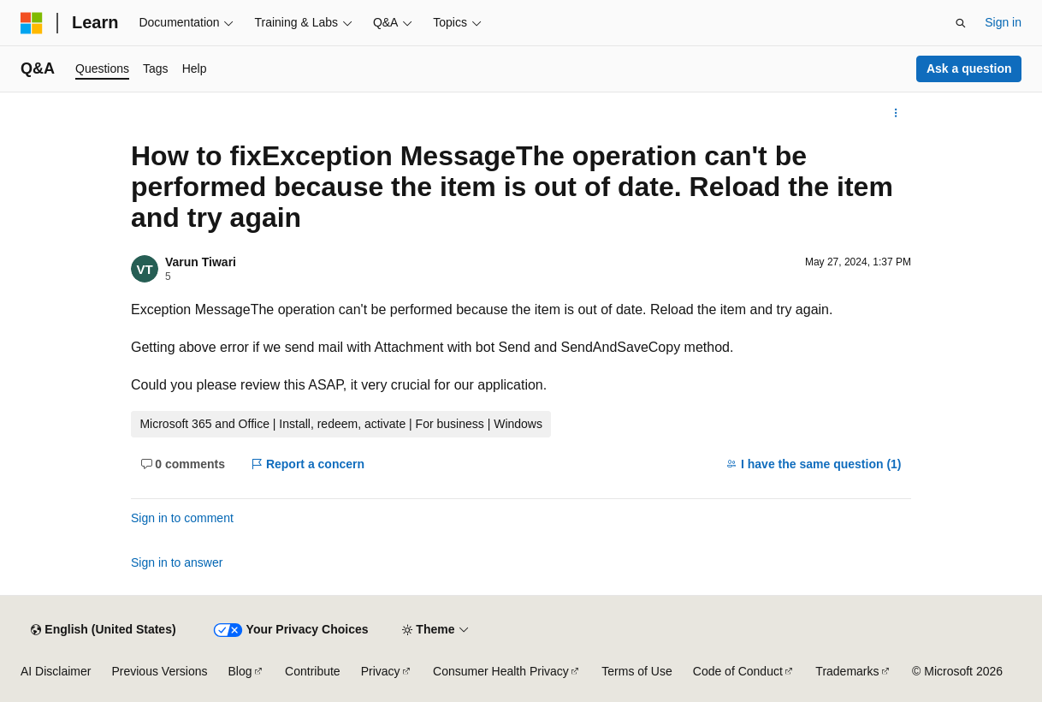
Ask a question (969, 68)
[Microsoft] (32, 23)
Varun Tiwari (200, 262)
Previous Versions (159, 671)
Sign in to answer (176, 562)
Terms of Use (636, 671)
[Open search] (961, 23)
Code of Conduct (738, 671)
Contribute (312, 671)
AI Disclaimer (56, 671)
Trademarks (847, 671)
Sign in (1003, 22)
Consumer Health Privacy (501, 671)
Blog (240, 671)
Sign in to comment (182, 518)
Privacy (380, 671)
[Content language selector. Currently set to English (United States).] (103, 630)
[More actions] (896, 113)
